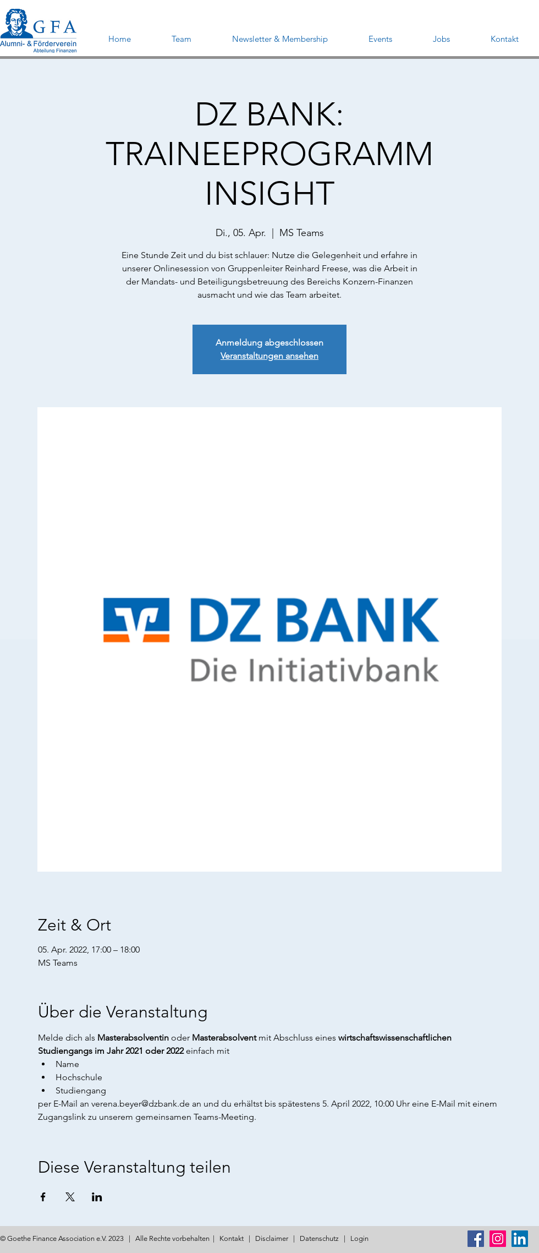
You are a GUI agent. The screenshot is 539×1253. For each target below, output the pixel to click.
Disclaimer (271, 1238)
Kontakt (231, 1238)
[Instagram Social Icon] (498, 1238)
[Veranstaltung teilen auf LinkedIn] (97, 1196)
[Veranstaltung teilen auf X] (70, 1196)
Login (359, 1238)
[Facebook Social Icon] (476, 1238)
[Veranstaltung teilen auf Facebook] (43, 1196)
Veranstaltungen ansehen (269, 356)
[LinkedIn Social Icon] (520, 1238)
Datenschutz (319, 1238)
